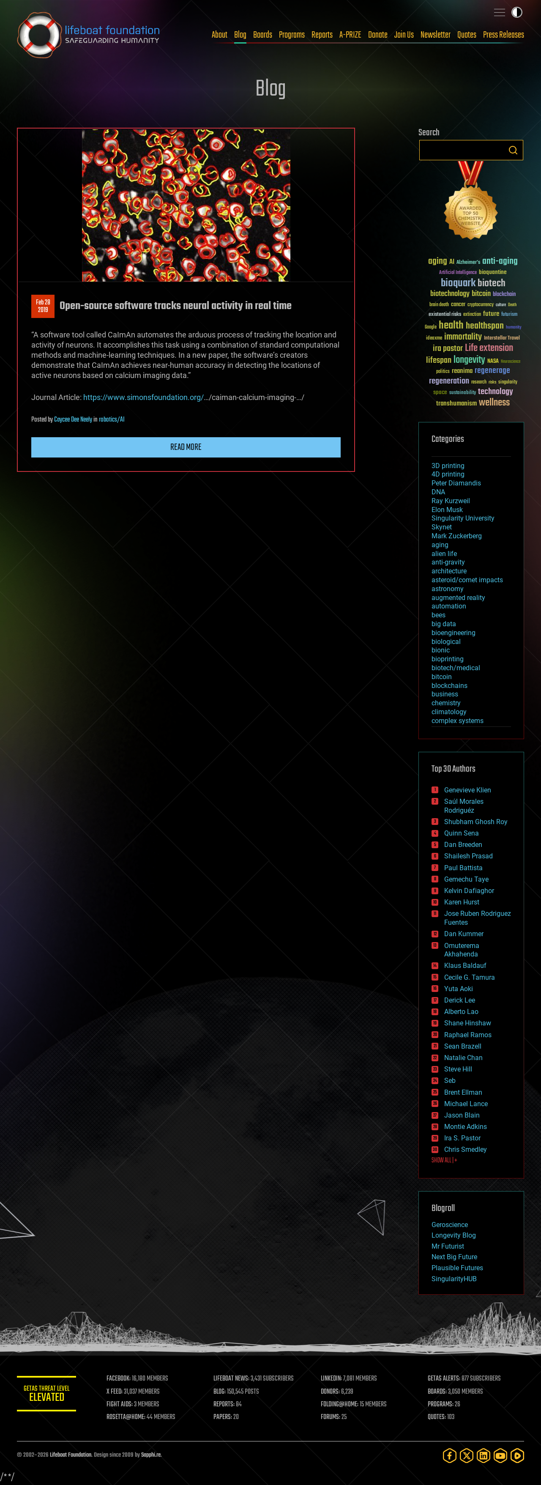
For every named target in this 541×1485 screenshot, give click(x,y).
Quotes (466, 35)
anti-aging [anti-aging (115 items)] (500, 261)
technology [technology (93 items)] (495, 392)
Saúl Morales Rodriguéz (464, 805)
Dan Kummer (464, 934)
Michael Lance (466, 1104)
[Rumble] (517, 1455)
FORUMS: (330, 1417)
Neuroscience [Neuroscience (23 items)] (510, 362)
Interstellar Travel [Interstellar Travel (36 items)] (502, 338)
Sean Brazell (462, 1046)
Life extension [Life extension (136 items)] (489, 348)
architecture (449, 571)
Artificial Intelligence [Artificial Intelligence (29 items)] (458, 273)
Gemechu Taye (466, 879)
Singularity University (463, 518)
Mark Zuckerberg (457, 536)
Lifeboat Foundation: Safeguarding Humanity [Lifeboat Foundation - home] (89, 35)
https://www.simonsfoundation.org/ (143, 397)
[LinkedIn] (483, 1455)
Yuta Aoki (458, 989)
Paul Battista (463, 868)
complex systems (458, 721)
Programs (292, 35)
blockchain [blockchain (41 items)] (504, 294)
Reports (322, 35)
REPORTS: (224, 1404)
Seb (450, 1081)
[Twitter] (466, 1455)
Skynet (442, 527)
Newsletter (436, 35)
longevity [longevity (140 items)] (469, 360)
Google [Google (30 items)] (431, 327)
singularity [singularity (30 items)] (507, 382)
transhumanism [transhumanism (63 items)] (456, 404)
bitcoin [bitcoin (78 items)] (481, 294)
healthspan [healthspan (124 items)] (485, 326)
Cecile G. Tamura (469, 977)
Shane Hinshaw (467, 1023)
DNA (438, 492)
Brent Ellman (463, 1092)
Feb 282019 (43, 306)
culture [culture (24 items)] (501, 305)
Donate (378, 35)
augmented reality (458, 598)
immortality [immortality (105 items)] (463, 337)
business (445, 694)
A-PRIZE (350, 35)
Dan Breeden (463, 845)
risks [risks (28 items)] (492, 382)
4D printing (448, 474)
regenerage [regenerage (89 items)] (492, 370)
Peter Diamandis (456, 483)
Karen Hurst (461, 902)
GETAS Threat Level (46, 1395)
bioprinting (448, 659)
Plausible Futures (457, 1268)
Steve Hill (458, 1069)
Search (513, 150)
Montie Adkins (465, 1127)
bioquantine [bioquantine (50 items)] (493, 272)
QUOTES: (437, 1417)
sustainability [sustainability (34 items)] (462, 393)
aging (440, 545)
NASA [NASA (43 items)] (493, 361)
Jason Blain (462, 1115)
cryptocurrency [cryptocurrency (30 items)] (480, 305)
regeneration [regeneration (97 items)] (449, 381)
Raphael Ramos (468, 1035)
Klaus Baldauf (465, 966)
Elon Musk (447, 510)
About (219, 35)
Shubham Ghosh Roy (476, 822)
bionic (441, 650)
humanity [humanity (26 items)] (514, 327)
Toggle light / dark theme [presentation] (516, 12)
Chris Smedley (465, 1149)
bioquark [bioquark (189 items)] (458, 283)
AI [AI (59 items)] (451, 262)
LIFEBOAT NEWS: (231, 1378)
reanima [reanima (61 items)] (462, 371)
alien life (444, 554)
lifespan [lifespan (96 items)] (438, 360)
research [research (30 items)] (478, 382)
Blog (240, 35)
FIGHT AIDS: (120, 1404)
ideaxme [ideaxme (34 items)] (434, 339)
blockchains (449, 686)
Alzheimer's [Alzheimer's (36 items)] (468, 263)
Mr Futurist (448, 1246)
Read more (186, 447)
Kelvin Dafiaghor (469, 891)
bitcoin (442, 677)
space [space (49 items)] (440, 392)
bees (438, 615)
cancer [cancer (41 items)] (458, 304)
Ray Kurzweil (451, 501)
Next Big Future (454, 1257)
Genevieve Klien (467, 790)
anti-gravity (448, 562)
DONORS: (330, 1391)
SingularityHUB (454, 1279)
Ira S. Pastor (462, 1138)
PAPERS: (222, 1417)
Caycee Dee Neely (73, 419)
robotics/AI (112, 419)
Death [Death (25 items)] (512, 305)
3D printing (448, 466)
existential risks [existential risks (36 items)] (445, 315)
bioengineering (453, 633)
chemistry (446, 703)
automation (449, 606)
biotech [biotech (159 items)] (491, 283)
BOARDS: (437, 1391)
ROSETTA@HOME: (126, 1417)
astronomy (448, 589)
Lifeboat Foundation (70, 1455)
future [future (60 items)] (491, 314)
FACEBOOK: (119, 1378)
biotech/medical (456, 668)
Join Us (404, 35)
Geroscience (450, 1225)
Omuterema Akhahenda (461, 950)
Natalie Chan (463, 1058)
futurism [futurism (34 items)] (509, 315)
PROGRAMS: (441, 1404)
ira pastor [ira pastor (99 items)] (448, 348)
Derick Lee (459, 1000)
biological (446, 642)
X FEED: (115, 1391)
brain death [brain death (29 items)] (439, 305)
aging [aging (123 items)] (437, 261)
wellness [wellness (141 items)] (494, 402)
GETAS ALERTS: (444, 1378)
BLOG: (219, 1391)
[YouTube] (500, 1455)
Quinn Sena (461, 833)
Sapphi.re (151, 1455)
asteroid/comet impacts (467, 580)
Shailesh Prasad (468, 856)
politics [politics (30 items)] (443, 372)
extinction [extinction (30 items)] (472, 315)
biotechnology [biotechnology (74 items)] (450, 294)
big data (444, 624)
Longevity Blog (454, 1235)
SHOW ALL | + (444, 1160)
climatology (449, 712)
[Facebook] (449, 1455)
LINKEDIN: (331, 1378)
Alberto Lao (461, 1012)
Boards (262, 35)
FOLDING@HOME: (339, 1404)
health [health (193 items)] (451, 326)
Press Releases (503, 35)
